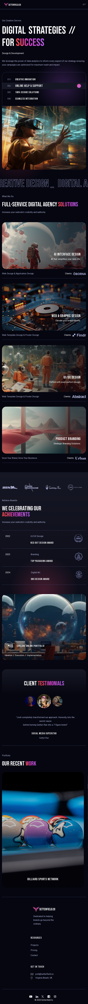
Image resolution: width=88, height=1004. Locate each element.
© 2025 (38, 1000)
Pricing (34, 950)
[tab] (44, 79)
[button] (83, 4)
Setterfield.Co (47, 1000)
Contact (34, 955)
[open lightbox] (9, 645)
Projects (35, 945)
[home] (23, 5)
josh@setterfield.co (44, 974)
